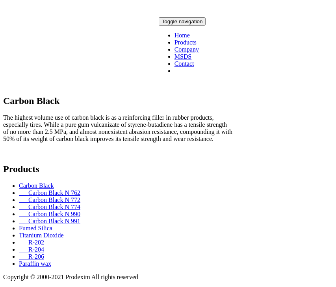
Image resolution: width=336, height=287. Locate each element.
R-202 (31, 242)
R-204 (31, 249)
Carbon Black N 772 (49, 199)
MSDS (183, 56)
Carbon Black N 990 (49, 214)
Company (186, 49)
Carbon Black (36, 185)
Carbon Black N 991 (49, 221)
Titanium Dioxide (41, 235)
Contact (184, 63)
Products (185, 42)
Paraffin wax (35, 263)
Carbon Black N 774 (49, 207)
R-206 (31, 256)
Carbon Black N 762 (49, 192)
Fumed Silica (35, 228)
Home (182, 35)
